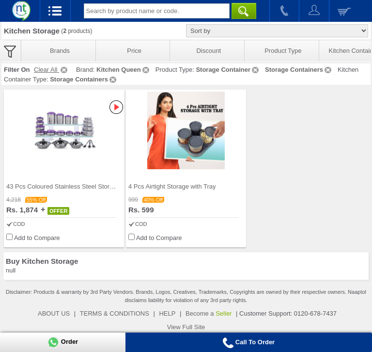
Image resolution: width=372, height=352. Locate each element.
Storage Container (228, 69)
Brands (60, 50)
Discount (208, 50)
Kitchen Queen (123, 69)
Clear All (51, 69)
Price (134, 50)
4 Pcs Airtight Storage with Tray (172, 186)
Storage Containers (299, 69)
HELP (167, 313)
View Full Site (186, 327)
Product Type (282, 50)
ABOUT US (54, 313)
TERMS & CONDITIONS (114, 313)
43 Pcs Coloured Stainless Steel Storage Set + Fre (77, 186)
